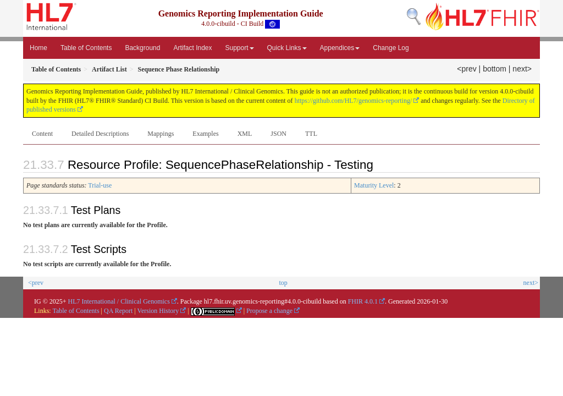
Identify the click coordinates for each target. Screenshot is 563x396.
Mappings (160, 134)
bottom (494, 68)
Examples (205, 134)
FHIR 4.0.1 (363, 301)
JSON (278, 134)
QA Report (118, 311)
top (283, 283)
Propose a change (269, 311)
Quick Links (287, 48)
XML (245, 134)
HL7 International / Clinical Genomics (119, 301)
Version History (158, 311)
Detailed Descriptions (100, 134)
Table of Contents (86, 48)
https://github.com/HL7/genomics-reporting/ (353, 101)
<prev (466, 68)
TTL (311, 134)
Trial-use (100, 185)
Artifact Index (192, 48)
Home (38, 48)
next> (522, 68)
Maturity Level (374, 185)
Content (42, 134)
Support (239, 48)
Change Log (391, 48)
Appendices (340, 48)
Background (142, 48)
